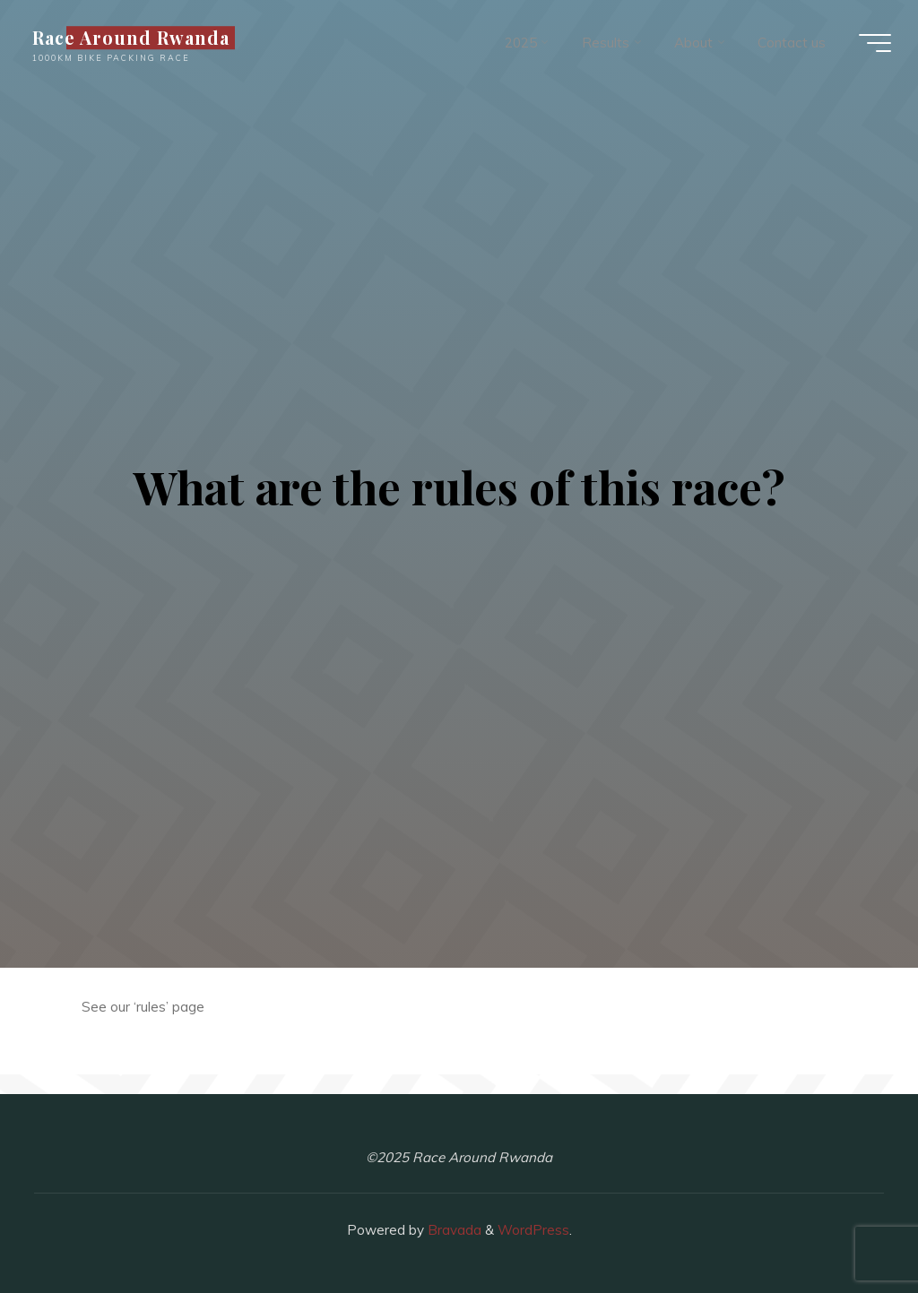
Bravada (452, 1229)
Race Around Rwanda (131, 37)
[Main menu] (875, 43)
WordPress (533, 1229)
